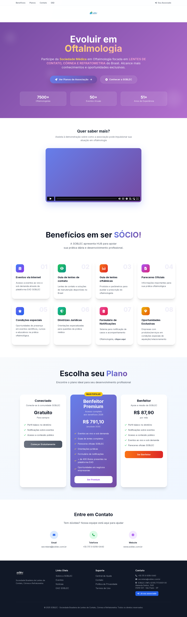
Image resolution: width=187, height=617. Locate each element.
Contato (43, 3)
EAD (52, 3)
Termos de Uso (103, 588)
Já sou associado (146, 593)
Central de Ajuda (104, 576)
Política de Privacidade (106, 584)
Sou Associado (163, 3)
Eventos (59, 580)
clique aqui (120, 339)
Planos (33, 3)
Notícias (59, 584)
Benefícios (20, 3)
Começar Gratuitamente (43, 444)
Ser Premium (93, 479)
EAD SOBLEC (62, 588)
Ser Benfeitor (144, 454)
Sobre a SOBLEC (64, 576)
